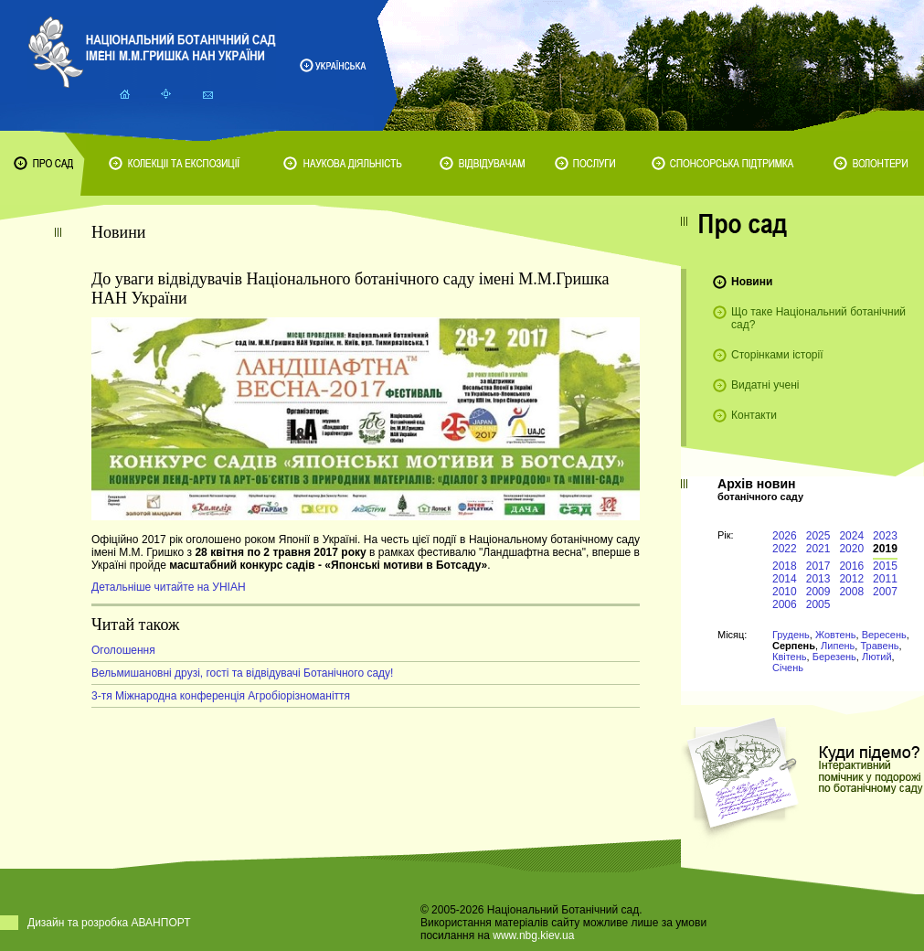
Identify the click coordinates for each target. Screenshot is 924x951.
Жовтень (835, 634)
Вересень (884, 634)
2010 (784, 591)
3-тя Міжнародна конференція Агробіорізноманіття (220, 695)
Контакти (754, 415)
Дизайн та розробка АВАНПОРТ (109, 922)
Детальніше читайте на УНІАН (168, 587)
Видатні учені (765, 385)
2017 (818, 566)
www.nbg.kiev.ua (533, 935)
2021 (818, 548)
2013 (818, 578)
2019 (885, 548)
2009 (818, 591)
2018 (784, 566)
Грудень (791, 634)
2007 (885, 591)
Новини (751, 281)
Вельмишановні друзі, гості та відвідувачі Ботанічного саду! (242, 673)
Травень (879, 645)
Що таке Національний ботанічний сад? (818, 318)
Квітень (789, 656)
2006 (784, 604)
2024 (851, 535)
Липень (838, 645)
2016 (851, 566)
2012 (851, 578)
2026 (784, 535)
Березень (834, 656)
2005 (818, 604)
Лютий (877, 656)
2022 (784, 548)
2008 (851, 591)
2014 (784, 578)
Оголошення (123, 650)
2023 (885, 535)
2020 (851, 548)
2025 (818, 535)
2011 (885, 578)
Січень (787, 667)
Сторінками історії (777, 354)
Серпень (793, 645)
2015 (885, 566)
